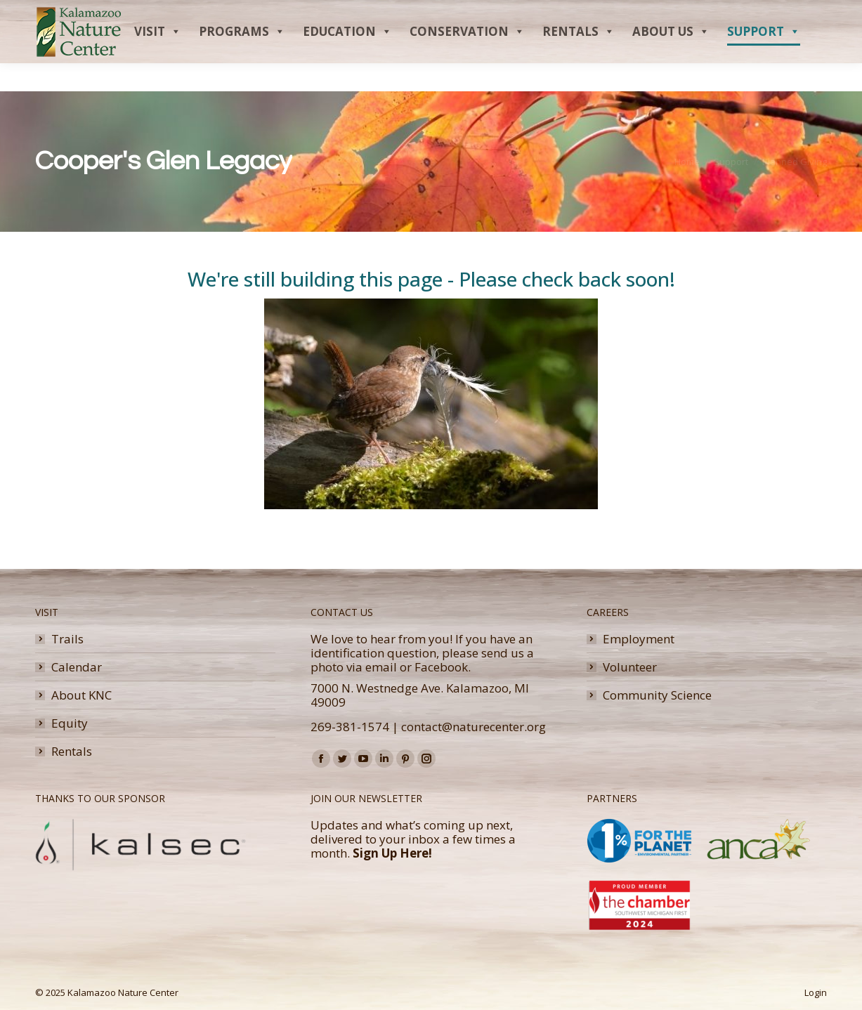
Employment (638, 639)
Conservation (467, 60)
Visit (157, 60)
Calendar (76, 667)
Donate (777, 14)
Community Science (657, 695)
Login (815, 992)
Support (763, 60)
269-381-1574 (350, 727)
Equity (69, 723)
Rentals (578, 60)
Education (347, 60)
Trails (67, 639)
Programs (242, 60)
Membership (715, 14)
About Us (671, 60)
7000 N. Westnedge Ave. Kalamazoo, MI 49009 (420, 695)
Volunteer (630, 667)
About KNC (81, 695)
